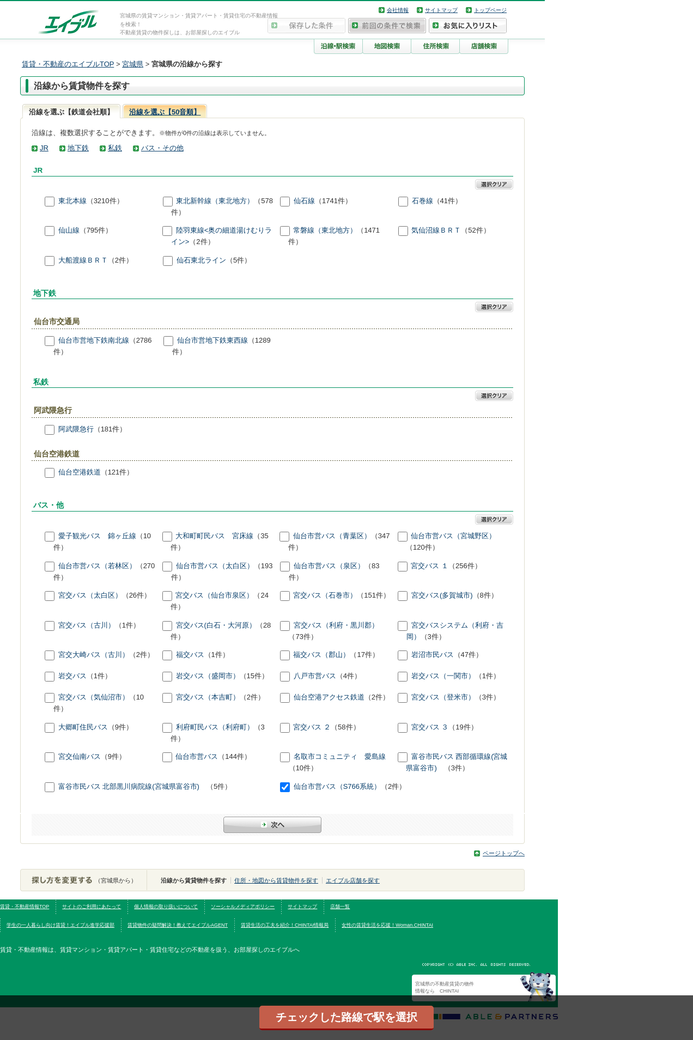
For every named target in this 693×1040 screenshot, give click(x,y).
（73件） (302, 636)
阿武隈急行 (76, 429)
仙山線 (69, 231)
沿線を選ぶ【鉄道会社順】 (71, 112)
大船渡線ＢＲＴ (83, 260)
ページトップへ (504, 853)
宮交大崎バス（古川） (93, 655)
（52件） (475, 231)
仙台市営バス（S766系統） (337, 787)
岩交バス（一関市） (443, 676)
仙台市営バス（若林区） (97, 566)
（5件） (238, 260)
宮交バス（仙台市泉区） (214, 596)
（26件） (136, 596)
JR (44, 148)
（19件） (462, 727)
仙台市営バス (196, 757)
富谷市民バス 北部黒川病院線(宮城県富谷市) (132, 787)
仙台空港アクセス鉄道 (329, 698)
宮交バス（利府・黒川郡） (336, 625)
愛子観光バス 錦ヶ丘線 (97, 536)
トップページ (490, 10)
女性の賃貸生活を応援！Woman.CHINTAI (387, 925)
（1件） (127, 625)
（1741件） (333, 201)
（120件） (422, 547)
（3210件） (105, 201)
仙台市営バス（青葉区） (332, 536)
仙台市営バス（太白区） (215, 566)
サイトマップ (441, 10)
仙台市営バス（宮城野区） (453, 536)
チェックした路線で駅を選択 (346, 1017)
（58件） (345, 727)
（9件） (120, 727)
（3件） (433, 636)
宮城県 (132, 64)
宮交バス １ (429, 566)
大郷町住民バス (83, 727)
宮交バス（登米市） (443, 698)
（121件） (117, 473)
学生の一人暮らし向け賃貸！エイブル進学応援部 (60, 925)
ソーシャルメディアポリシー (243, 906)
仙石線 (304, 201)
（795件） (96, 231)
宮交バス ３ (430, 727)
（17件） (364, 655)
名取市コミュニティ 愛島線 (340, 757)
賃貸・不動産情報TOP (24, 906)
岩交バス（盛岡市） (208, 676)
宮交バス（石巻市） (325, 596)
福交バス (190, 655)
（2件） (201, 242)
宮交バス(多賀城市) (442, 596)
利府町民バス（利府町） (215, 727)
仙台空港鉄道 (79, 473)
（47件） (468, 655)
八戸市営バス (315, 676)
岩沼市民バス (432, 655)
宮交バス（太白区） (90, 596)
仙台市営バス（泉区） (329, 566)
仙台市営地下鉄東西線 (212, 340)
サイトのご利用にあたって (91, 906)
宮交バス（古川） (86, 625)
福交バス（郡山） (321, 655)
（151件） (373, 596)
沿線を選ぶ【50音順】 (164, 112)
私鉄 (115, 148)
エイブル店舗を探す (353, 880)
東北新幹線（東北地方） (215, 201)
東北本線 (72, 201)
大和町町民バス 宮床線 (214, 536)
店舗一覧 (340, 906)
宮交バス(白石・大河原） (216, 625)
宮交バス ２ (312, 727)
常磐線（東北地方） (325, 231)
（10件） (303, 768)
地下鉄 (78, 148)
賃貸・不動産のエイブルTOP (68, 64)
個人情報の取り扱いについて (166, 906)
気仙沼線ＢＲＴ (436, 231)
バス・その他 (162, 148)
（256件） (465, 566)
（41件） (447, 201)
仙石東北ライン (201, 260)
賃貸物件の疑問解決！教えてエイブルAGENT (177, 925)
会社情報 (398, 10)
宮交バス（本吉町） (208, 698)
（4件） (348, 676)
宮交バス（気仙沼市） (93, 698)
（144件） (234, 757)
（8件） (485, 596)
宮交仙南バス (79, 757)
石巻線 (422, 201)
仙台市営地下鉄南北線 (93, 340)
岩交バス (72, 676)
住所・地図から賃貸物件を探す (276, 880)
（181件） (110, 429)
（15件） (254, 676)
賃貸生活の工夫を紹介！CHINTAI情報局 (285, 925)
